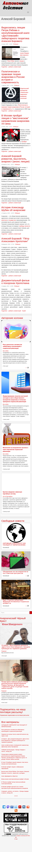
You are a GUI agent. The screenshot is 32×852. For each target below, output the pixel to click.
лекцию (21, 61)
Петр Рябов (10, 61)
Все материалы (10, 722)
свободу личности (24, 226)
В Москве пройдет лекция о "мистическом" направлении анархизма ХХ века (15, 119)
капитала (4, 220)
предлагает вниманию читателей (23, 96)
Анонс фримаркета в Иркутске (9, 776)
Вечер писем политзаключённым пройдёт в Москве (15, 779)
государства (12, 220)
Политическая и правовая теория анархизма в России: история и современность (13, 77)
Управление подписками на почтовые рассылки (14, 715)
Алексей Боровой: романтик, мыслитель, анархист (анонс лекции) (15, 159)
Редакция (15, 44)
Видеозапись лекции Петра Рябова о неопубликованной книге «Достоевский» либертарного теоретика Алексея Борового (15, 34)
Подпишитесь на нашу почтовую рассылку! (13, 710)
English (24, 310)
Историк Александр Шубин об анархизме (13, 208)
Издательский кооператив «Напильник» (24, 90)
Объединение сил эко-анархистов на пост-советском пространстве (15, 572)
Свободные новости (12, 520)
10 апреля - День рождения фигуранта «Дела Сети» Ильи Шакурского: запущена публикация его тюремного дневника (15, 647)
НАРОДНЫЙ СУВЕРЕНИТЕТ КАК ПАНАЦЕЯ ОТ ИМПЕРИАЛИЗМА (14, 544)
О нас (15, 839)
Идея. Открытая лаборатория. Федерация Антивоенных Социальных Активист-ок (16, 601)
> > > (16, 796)
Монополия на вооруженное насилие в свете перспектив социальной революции (15, 449)
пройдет (24, 141)
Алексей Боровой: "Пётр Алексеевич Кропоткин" (15, 240)
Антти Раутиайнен (7, 496)
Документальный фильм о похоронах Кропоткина (15, 281)
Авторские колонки (12, 318)
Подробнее (4, 66)
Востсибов (5, 351)
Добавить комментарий (15, 66)
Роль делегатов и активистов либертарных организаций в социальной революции (12, 346)
